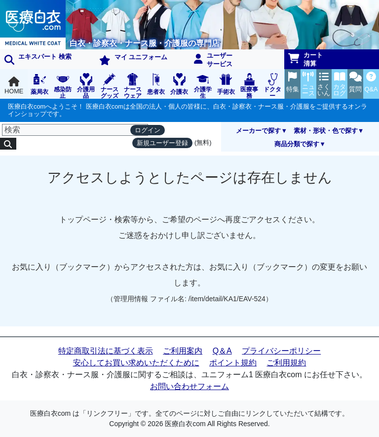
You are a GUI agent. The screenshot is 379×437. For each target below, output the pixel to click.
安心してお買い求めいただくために (136, 362)
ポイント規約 (233, 362)
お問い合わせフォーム (189, 386)
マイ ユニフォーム (133, 59)
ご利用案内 (182, 351)
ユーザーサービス (213, 60)
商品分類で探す (296, 144)
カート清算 (305, 59)
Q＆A (222, 351)
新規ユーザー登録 (162, 143)
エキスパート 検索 (38, 59)
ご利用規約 (286, 362)
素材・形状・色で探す (326, 130)
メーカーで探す (258, 130)
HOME (13, 86)
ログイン (147, 130)
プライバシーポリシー (281, 351)
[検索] (75, 130)
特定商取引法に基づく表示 (105, 351)
